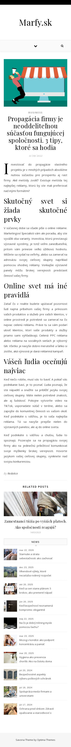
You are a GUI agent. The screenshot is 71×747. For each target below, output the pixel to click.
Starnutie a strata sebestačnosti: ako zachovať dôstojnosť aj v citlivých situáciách (35, 556)
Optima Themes (46, 740)
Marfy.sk (35, 22)
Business (35, 112)
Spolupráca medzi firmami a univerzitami (35, 693)
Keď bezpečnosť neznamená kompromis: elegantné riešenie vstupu (36, 608)
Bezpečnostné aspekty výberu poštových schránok (35, 676)
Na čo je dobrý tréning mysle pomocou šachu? (35, 625)
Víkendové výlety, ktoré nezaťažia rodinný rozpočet (35, 573)
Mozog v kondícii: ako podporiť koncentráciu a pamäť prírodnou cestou (36, 642)
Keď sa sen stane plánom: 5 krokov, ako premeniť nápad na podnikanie (35, 591)
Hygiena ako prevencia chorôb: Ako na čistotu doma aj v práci (35, 659)
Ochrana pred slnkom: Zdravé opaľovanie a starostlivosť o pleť (36, 711)
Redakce (13, 473)
